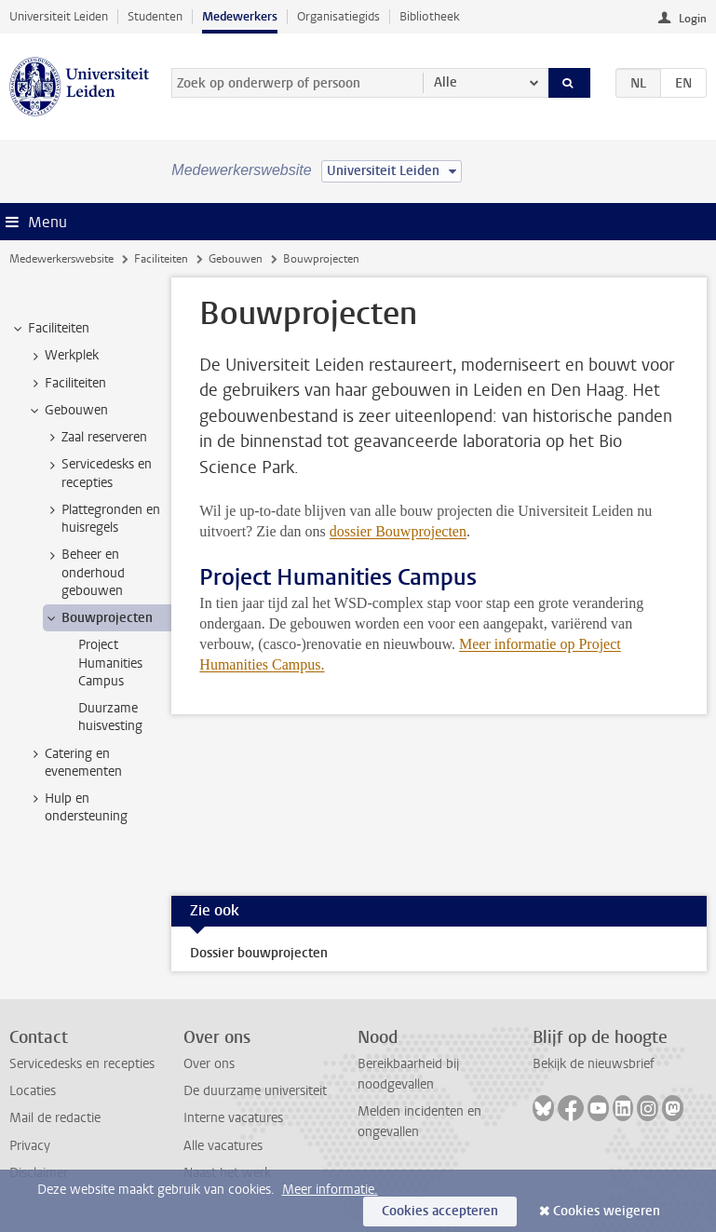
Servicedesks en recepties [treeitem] (98, 473)
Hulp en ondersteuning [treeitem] (77, 807)
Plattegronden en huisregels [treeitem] (102, 518)
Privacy (29, 1146)
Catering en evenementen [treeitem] (74, 762)
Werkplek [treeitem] (63, 355)
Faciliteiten (161, 258)
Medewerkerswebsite (61, 258)
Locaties (32, 1091)
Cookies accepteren (440, 1211)
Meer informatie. (330, 1189)
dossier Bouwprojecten (398, 531)
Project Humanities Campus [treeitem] (110, 663)
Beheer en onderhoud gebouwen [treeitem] (84, 573)
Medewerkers (239, 16)
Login (693, 18)
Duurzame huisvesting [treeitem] (110, 717)
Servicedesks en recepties (82, 1064)
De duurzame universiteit (255, 1091)
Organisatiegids (338, 16)
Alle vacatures (223, 1146)
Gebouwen (236, 258)
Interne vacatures (233, 1118)
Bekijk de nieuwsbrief (594, 1064)
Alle (445, 82)
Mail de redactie (55, 1118)
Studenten (155, 16)
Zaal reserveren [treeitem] (95, 437)
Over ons (209, 1064)
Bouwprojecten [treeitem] (98, 618)
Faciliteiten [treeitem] (49, 328)
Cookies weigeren (606, 1211)
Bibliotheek (429, 16)
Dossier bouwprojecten (259, 953)
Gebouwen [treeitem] (67, 410)
